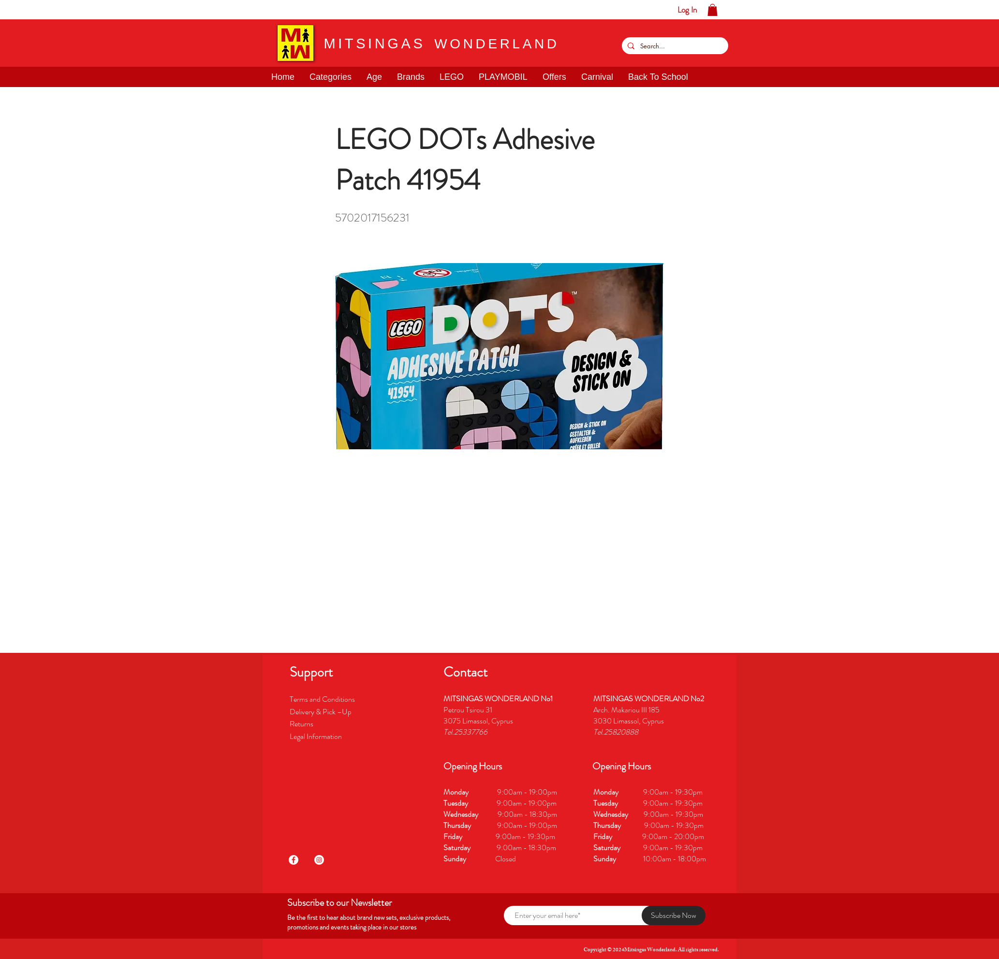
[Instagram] (319, 860)
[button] (37, 9)
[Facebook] (293, 860)
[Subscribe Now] (673, 915)
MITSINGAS (374, 43)
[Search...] (674, 45)
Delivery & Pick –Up (321, 711)
